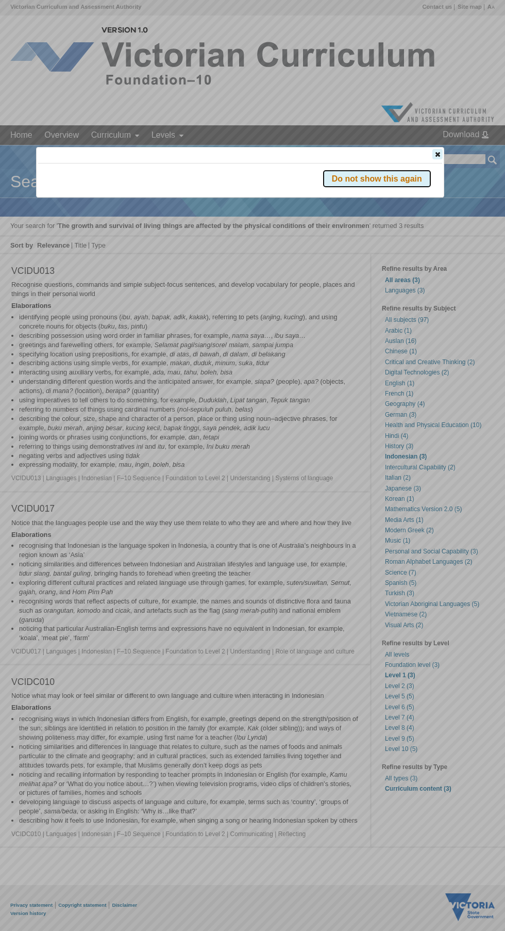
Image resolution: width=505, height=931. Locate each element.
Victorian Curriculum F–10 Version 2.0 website (156, 212)
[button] (437, 154)
